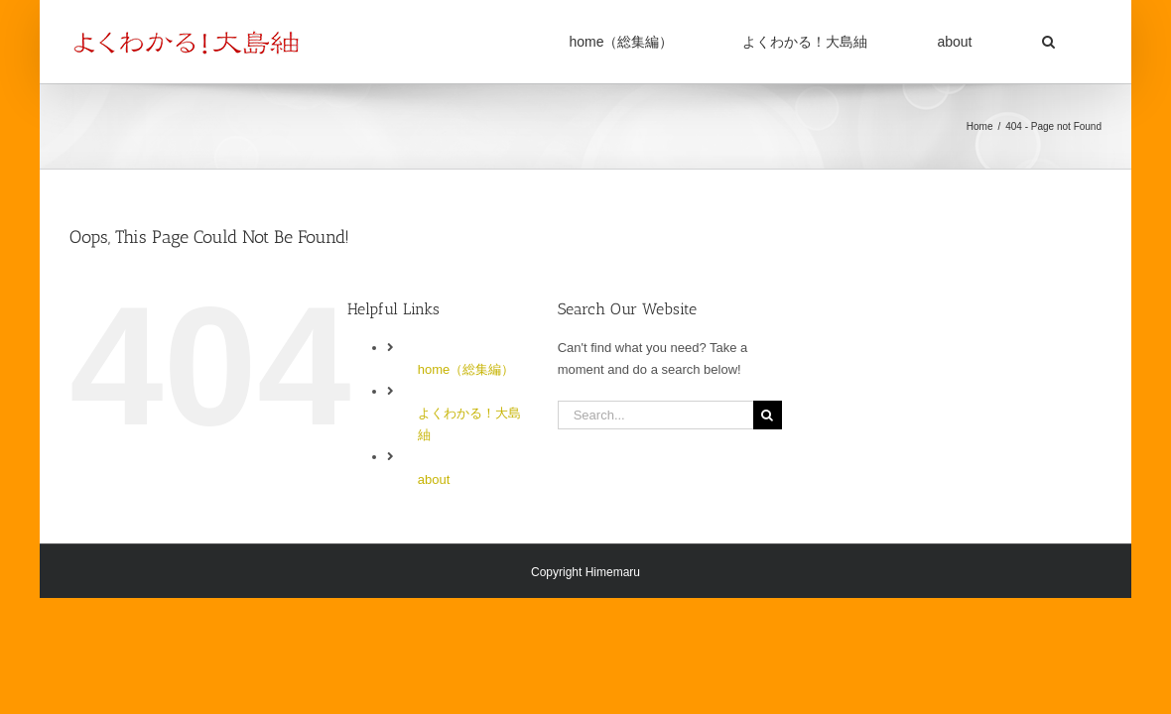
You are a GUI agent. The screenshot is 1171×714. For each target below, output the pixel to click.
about (434, 479)
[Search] (767, 415)
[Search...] (655, 415)
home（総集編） (466, 369)
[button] (1073, 41)
